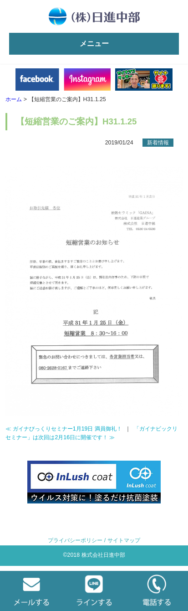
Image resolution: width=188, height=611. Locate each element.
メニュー (94, 43)
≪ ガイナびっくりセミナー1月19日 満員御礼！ (63, 429)
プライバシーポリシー (75, 540)
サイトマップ (123, 540)
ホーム (13, 99)
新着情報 (158, 142)
